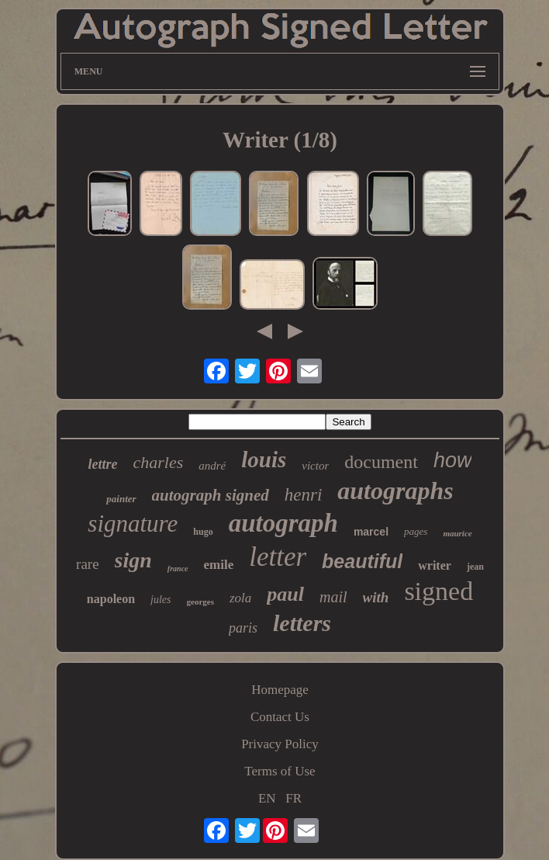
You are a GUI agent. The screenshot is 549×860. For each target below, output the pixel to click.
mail (333, 596)
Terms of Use (279, 771)
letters (302, 623)
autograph (283, 523)
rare (87, 564)
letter (277, 557)
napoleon (111, 598)
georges (200, 601)
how (452, 460)
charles (158, 462)
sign (133, 560)
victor (315, 465)
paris (243, 628)
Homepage (280, 689)
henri (304, 495)
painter (121, 499)
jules (160, 599)
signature (133, 523)
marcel (371, 531)
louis (263, 459)
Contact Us (279, 716)
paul (285, 594)
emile (219, 564)
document (381, 462)
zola (240, 598)
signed (438, 591)
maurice (457, 533)
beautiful (362, 561)
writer (434, 565)
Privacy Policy (280, 744)
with (376, 597)
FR (293, 798)
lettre (103, 464)
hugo (202, 531)
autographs (395, 491)
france (177, 568)
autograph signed (210, 495)
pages (415, 531)
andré (212, 465)
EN (267, 798)
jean (475, 566)
